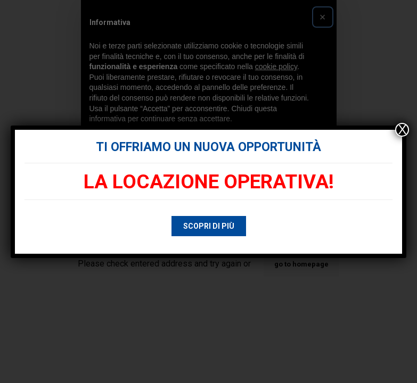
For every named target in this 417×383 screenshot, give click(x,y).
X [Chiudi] (402, 130)
